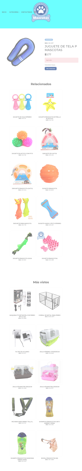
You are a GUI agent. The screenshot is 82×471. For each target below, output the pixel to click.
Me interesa (50, 68)
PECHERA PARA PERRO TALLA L (50, 287)
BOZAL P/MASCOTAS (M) (33, 325)
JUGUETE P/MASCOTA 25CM (17, 190)
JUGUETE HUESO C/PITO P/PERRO (66, 154)
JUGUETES (49, 39)
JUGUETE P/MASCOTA (33, 153)
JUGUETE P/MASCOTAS (33, 190)
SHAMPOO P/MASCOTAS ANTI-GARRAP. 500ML (66, 288)
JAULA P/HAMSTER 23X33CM (33, 287)
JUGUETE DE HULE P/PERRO (17, 117)
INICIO (4, 12)
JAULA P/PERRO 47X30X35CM (66, 249)
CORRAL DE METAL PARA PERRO (33, 249)
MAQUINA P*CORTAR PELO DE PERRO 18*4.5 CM (17, 250)
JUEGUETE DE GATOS (66, 117)
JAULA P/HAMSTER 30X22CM (17, 287)
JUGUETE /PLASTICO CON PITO (50, 117)
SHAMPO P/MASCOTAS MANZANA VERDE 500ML (17, 327)
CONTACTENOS (26, 12)
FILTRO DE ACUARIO (50, 248)
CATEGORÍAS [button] (13, 12)
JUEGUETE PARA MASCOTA (49, 154)
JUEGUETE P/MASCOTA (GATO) (17, 154)
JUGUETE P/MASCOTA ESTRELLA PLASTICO (33, 117)
